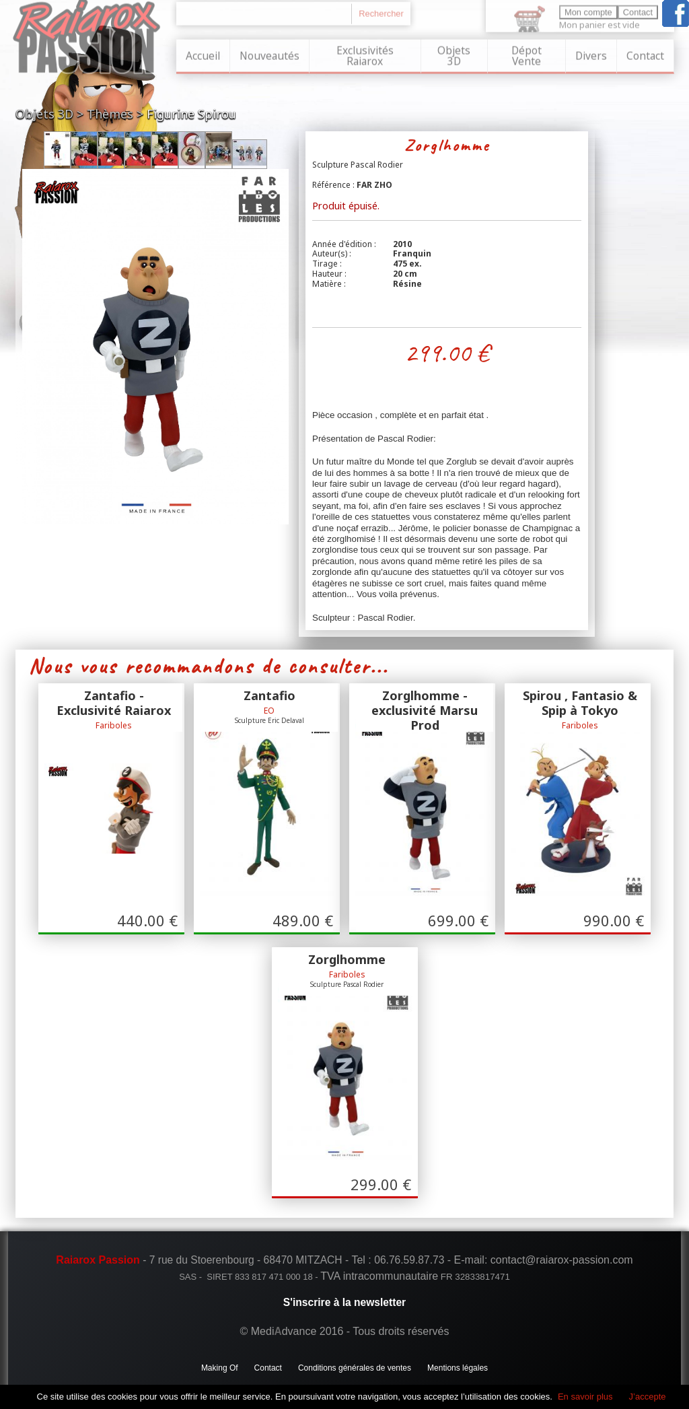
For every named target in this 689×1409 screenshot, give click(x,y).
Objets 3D (453, 54)
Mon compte (588, 10)
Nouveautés (269, 53)
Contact (645, 53)
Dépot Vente (526, 54)
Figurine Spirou (191, 114)
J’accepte (647, 1396)
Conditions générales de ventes (354, 1367)
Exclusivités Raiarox (365, 54)
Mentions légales (457, 1367)
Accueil (203, 53)
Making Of (219, 1367)
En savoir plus (585, 1396)
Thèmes (110, 114)
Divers (591, 53)
